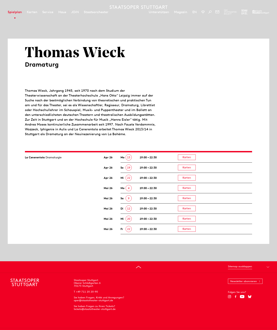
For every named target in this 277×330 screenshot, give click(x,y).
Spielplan (15, 12)
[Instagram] (229, 296)
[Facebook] (235, 296)
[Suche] (210, 12)
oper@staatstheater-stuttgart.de (93, 300)
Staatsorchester (96, 12)
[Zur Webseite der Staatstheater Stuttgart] (260, 12)
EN (194, 12)
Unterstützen (159, 12)
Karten (32, 12)
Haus (62, 12)
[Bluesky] (249, 296)
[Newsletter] (217, 12)
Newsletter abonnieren (243, 281)
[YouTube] (242, 296)
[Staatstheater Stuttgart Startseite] (138, 7)
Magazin (180, 12)
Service (47, 12)
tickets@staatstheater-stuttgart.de (95, 309)
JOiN (75, 12)
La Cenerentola (35, 157)
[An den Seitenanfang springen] (138, 267)
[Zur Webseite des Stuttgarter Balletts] (230, 12)
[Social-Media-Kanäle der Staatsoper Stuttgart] (203, 12)
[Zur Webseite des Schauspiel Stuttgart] (244, 12)
